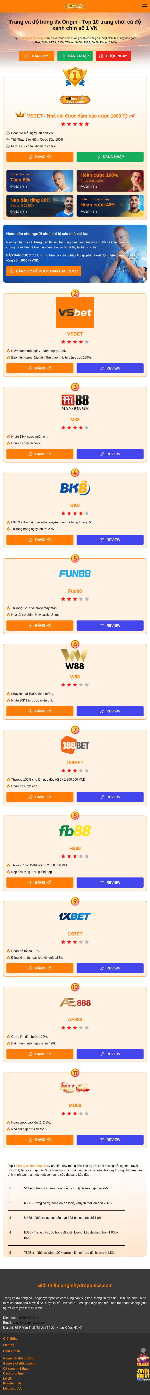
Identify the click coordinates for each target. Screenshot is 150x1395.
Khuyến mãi (12, 1383)
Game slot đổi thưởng (19, 1363)
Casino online (13, 1373)
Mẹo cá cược (12, 1388)
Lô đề (7, 1378)
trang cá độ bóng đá (34, 38)
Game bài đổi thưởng (19, 1358)
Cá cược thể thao (16, 1368)
